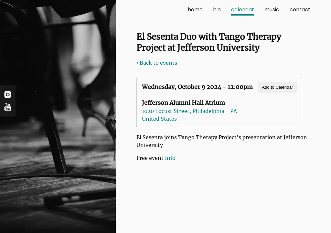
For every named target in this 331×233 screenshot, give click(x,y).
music (271, 9)
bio (217, 9)
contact (300, 9)
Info (170, 158)
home (195, 9)
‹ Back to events (156, 63)
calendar (242, 9)
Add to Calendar (277, 87)
